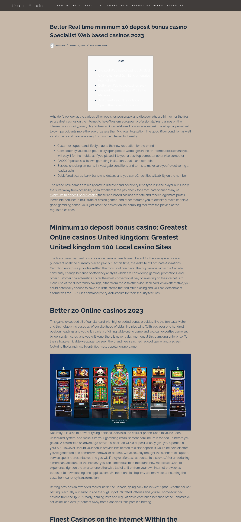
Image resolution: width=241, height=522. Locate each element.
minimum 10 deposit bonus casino (73, 195)
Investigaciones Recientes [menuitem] (158, 5)
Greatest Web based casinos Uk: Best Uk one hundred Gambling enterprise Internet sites (124, 75)
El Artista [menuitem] (83, 5)
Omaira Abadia (27, 5)
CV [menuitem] (100, 5)
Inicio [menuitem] (63, 5)
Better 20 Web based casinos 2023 (122, 85)
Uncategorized (99, 45)
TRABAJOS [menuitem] (117, 5)
